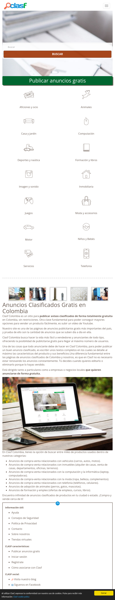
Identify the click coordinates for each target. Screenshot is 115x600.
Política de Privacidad (24, 523)
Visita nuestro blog (24, 579)
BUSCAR (57, 54)
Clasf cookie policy (21, 596)
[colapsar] (106, 5)
